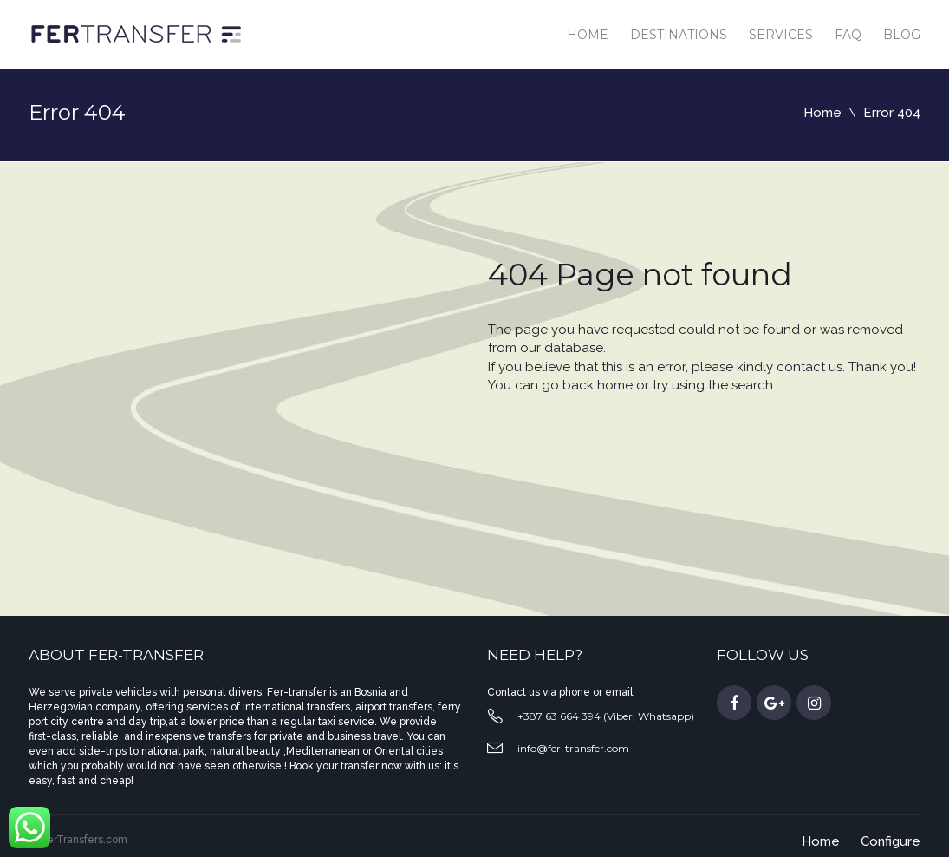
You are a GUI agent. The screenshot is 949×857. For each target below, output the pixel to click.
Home (587, 35)
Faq (848, 35)
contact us (809, 367)
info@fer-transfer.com (573, 748)
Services (781, 35)
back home (597, 385)
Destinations (678, 35)
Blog (901, 35)
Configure (890, 841)
